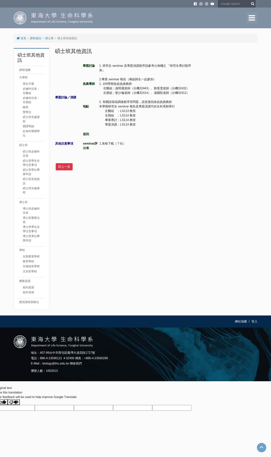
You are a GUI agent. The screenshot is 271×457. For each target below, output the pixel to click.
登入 (254, 321)
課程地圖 (24, 69)
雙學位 (27, 112)
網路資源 (24, 280)
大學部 (23, 77)
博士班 (23, 202)
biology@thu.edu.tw (55, 363)
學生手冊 (28, 83)
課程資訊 (35, 38)
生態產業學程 (31, 256)
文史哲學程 (30, 271)
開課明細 (28, 126)
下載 (120, 143)
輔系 (25, 107)
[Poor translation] (14, 402)
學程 (22, 250)
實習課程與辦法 (29, 302)
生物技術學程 (31, 266)
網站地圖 (241, 321)
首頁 (21, 38)
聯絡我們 (76, 363)
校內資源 (28, 287)
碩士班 (49, 38)
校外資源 (28, 292)
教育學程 (28, 261)
